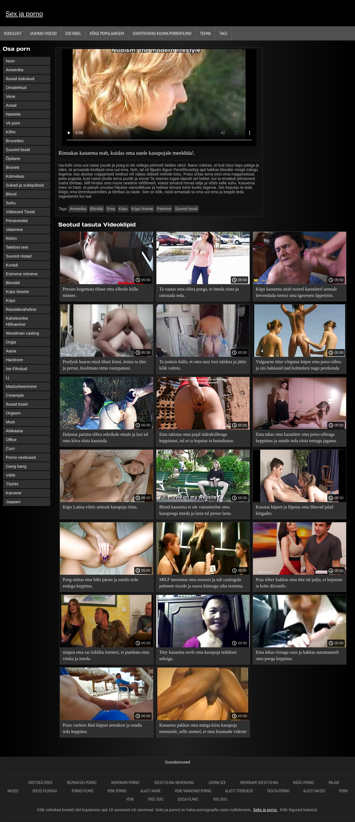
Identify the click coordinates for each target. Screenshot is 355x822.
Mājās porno (304, 782)
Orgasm (13, 413)
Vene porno (116, 790)
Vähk (10, 475)
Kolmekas (15, 176)
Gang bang (16, 466)
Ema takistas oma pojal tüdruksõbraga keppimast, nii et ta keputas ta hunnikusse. (196, 437)
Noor (10, 60)
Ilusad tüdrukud (20, 78)
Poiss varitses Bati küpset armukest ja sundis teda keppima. (102, 728)
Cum (10, 448)
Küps (10, 300)
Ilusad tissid (16, 404)
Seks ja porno (265, 810)
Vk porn (13, 123)
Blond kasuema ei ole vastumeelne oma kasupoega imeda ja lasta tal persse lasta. (195, 510)
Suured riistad (19, 256)
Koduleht (12, 33)
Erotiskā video (40, 782)
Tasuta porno (278, 790)
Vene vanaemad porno (193, 790)
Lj (7, 377)
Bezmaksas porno (82, 782)
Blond (11, 194)
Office (11, 439)
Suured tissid (18, 149)
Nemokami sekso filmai (259, 782)
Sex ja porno (24, 13)
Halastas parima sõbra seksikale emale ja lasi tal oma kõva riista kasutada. (105, 437)
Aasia (11, 350)
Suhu (11, 202)
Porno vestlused (21, 457)
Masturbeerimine (21, 386)
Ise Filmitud (16, 368)
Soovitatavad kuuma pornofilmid (162, 33)
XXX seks (220, 799)
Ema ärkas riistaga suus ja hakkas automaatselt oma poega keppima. (297, 655)
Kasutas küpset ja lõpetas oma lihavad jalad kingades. (294, 510)
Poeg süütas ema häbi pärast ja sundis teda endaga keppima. (100, 582)
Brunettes (15, 140)
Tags (223, 33)
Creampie (15, 395)
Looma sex (217, 782)
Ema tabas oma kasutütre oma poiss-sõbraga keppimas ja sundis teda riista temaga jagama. (296, 437)
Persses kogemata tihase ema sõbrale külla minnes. (100, 292)
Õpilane (13, 158)
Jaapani (13, 501)
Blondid (13, 282)
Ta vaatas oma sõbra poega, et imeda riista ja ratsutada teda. (199, 292)
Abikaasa (14, 430)
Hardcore (14, 359)
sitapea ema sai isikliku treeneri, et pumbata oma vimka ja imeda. (106, 655)
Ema (111, 209)
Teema (205, 33)
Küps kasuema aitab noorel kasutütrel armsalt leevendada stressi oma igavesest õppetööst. (296, 292)
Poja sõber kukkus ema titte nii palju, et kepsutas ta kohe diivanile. (299, 582)
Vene (10, 96)
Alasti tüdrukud (239, 790)
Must (10, 421)
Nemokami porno (125, 782)
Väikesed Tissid (20, 211)
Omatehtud (16, 87)
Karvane (13, 492)
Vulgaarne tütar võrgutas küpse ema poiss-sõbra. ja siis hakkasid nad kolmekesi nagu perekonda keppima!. (299, 365)
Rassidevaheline (21, 309)
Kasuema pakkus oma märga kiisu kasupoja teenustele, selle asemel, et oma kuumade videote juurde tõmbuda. (203, 729)
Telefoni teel (17, 247)
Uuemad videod (43, 33)
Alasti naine (150, 790)
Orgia (11, 342)
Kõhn (11, 131)
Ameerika (14, 69)
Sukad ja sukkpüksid (25, 185)
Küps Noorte (17, 291)
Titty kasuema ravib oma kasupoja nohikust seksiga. (198, 655)
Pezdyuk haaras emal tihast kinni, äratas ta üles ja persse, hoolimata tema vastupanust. (104, 364)
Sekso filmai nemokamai (174, 782)
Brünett (12, 167)
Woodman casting (22, 333)
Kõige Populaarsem (107, 33)
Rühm (11, 238)
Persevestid (16, 220)
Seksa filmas (188, 799)
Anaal (11, 105)
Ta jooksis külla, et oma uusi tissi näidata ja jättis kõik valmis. (202, 364)
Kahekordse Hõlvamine (17, 321)
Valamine (14, 229)
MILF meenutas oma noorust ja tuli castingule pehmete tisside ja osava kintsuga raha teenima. (201, 582)
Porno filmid (82, 790)
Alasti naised (314, 790)
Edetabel (73, 33)
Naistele (13, 114)
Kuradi (12, 265)
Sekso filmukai (45, 790)
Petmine (164, 209)
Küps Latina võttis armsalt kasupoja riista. (100, 507)
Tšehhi (12, 484)
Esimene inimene (22, 273)
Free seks (155, 799)
